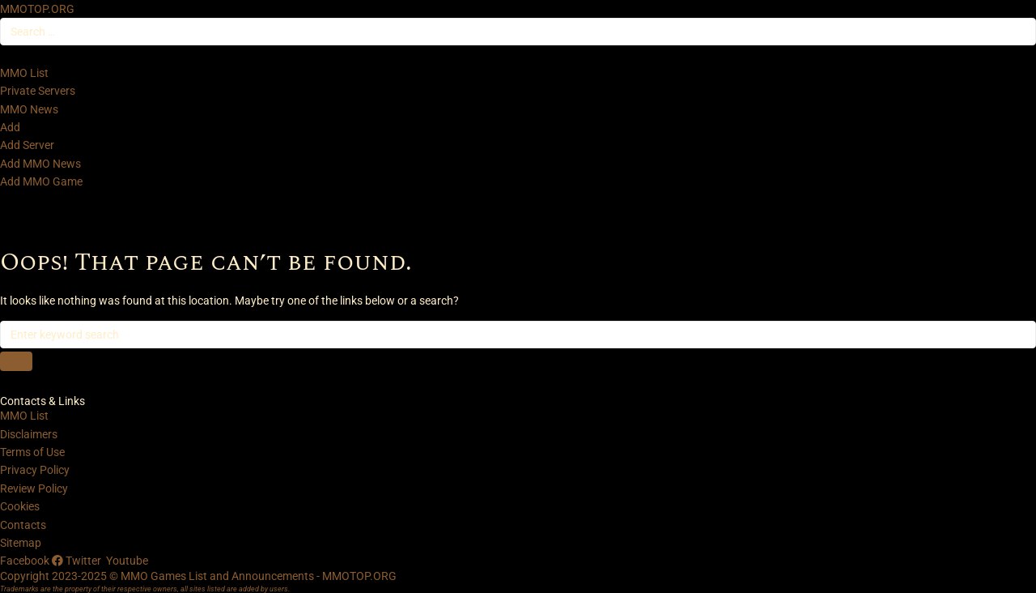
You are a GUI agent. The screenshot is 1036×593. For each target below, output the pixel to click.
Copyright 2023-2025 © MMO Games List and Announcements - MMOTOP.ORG (198, 576)
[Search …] (518, 31)
